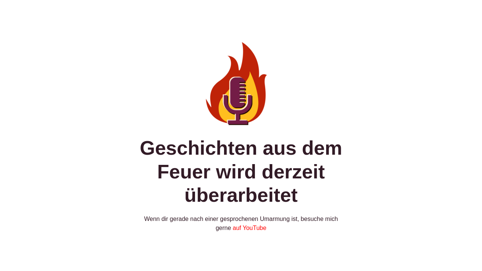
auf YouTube (249, 228)
